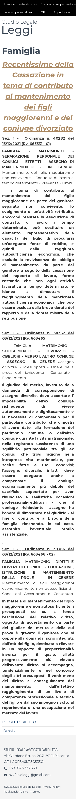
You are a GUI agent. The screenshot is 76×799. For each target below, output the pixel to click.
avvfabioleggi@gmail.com (29, 775)
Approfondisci (63, 12)
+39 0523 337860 (23, 768)
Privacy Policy (51, 786)
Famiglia (9, 731)
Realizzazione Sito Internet (22, 791)
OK (43, 12)
